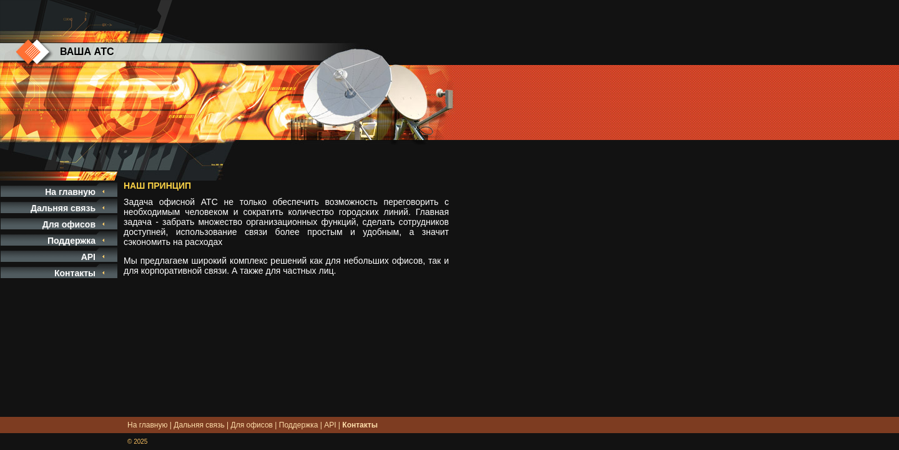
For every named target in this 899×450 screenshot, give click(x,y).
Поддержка (71, 241)
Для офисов (69, 224)
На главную (70, 192)
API (88, 257)
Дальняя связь (63, 208)
